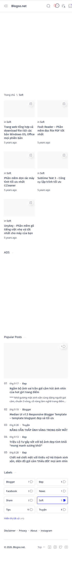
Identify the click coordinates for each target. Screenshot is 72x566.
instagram (46, 530)
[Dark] (63, 6)
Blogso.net (19, 6)
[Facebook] (19, 491)
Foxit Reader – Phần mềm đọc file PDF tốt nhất (51, 130)
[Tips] (19, 509)
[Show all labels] (14, 518)
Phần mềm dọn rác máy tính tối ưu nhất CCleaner (19, 181)
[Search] (48, 6)
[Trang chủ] (9, 94)
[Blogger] (26, 409)
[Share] (19, 500)
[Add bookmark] (30, 103)
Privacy (23, 530)
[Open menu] (6, 6)
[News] (52, 491)
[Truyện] (26, 425)
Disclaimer (9, 530)
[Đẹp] (24, 383)
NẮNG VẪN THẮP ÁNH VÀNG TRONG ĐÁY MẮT (39, 430)
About (33, 530)
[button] (63, 346)
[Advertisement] (35, 51)
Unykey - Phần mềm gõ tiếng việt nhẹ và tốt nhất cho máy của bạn (19, 229)
